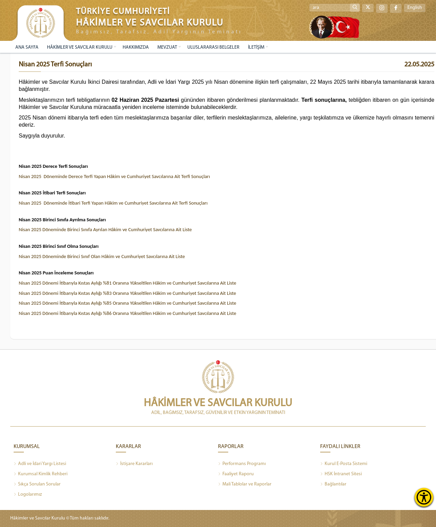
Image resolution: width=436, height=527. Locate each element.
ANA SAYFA (26, 47)
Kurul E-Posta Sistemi (343, 464)
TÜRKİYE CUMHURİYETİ (123, 11)
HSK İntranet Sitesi (341, 474)
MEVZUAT (167, 47)
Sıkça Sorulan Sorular (37, 484)
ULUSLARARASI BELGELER (213, 47)
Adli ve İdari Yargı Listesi (40, 464)
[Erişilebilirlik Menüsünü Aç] (424, 497)
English (414, 8)
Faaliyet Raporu (236, 474)
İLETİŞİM (256, 47)
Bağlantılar (333, 484)
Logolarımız (28, 495)
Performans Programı (242, 464)
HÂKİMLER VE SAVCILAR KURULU (79, 47)
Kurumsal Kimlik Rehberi (40, 474)
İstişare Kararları (134, 464)
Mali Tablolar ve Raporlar (244, 484)
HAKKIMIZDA (136, 47)
